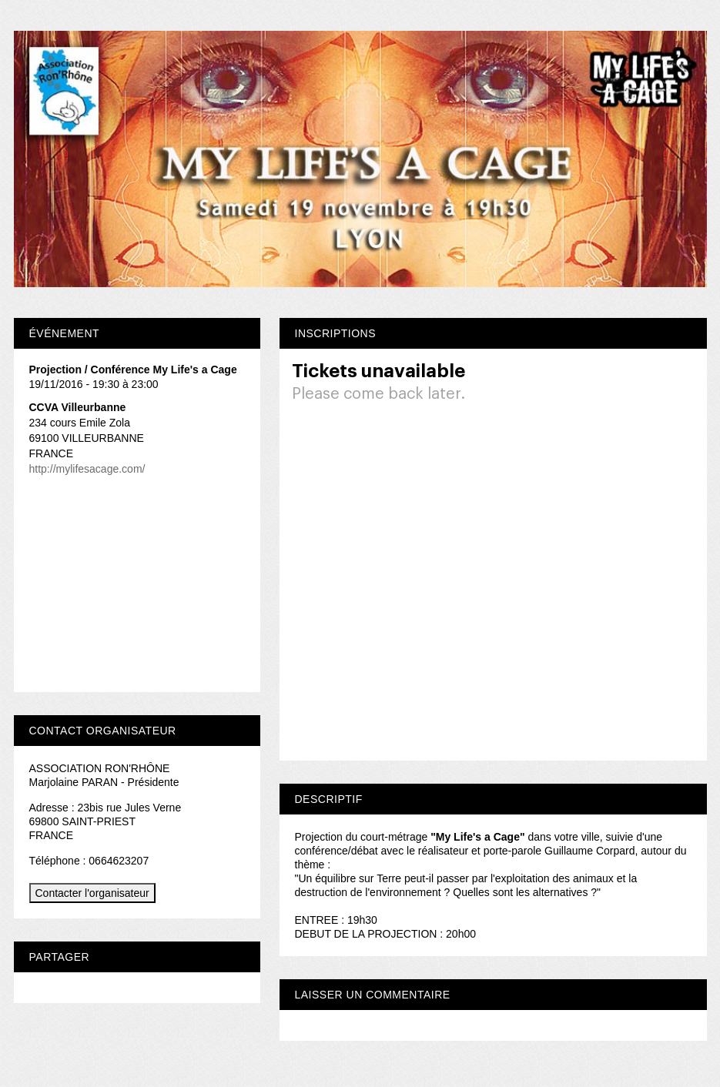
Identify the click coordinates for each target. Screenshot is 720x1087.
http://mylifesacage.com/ (87, 469)
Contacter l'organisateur (92, 893)
